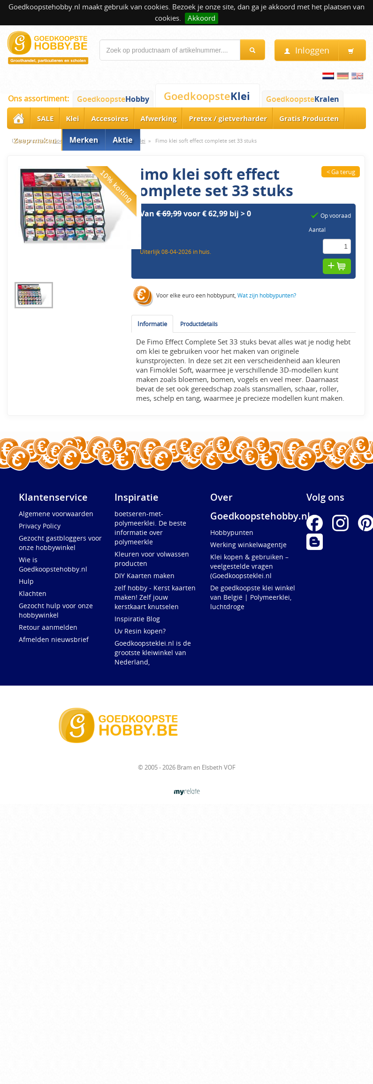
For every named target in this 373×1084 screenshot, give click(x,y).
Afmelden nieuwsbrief (54, 639)
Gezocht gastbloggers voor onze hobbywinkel (60, 543)
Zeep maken (34, 140)
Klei (72, 118)
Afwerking (159, 118)
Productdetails (199, 324)
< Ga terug (341, 172)
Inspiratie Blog (137, 618)
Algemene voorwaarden (56, 513)
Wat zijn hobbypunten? (266, 295)
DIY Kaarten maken (144, 575)
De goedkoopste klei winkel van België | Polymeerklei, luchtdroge (252, 597)
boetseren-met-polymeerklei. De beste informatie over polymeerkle (150, 527)
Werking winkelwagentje (248, 544)
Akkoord (201, 18)
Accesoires (109, 118)
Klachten (32, 593)
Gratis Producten (309, 118)
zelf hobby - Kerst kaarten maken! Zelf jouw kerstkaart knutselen (155, 597)
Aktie (122, 140)
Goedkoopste (113, 99)
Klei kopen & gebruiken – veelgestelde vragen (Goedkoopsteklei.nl (249, 566)
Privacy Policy (40, 525)
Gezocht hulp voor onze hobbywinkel (56, 610)
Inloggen (306, 50)
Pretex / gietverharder (228, 118)
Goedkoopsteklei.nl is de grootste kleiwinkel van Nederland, (152, 652)
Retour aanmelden (48, 627)
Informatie (152, 324)
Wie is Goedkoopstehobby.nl (53, 564)
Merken (84, 140)
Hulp (26, 581)
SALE (45, 118)
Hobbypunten (231, 532)
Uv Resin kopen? (140, 630)
